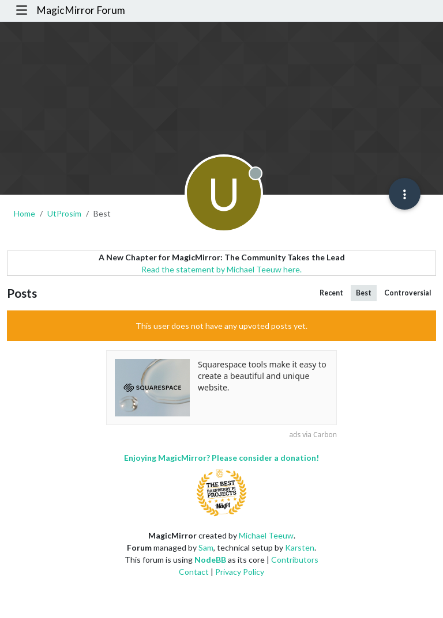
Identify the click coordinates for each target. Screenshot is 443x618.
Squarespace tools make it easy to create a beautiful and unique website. (262, 375)
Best (363, 293)
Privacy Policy (239, 572)
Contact (194, 572)
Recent (331, 293)
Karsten (299, 547)
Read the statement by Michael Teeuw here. (221, 269)
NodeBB (210, 559)
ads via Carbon (313, 434)
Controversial (407, 293)
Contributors (294, 559)
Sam (205, 547)
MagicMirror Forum (80, 10)
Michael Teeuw (266, 535)
